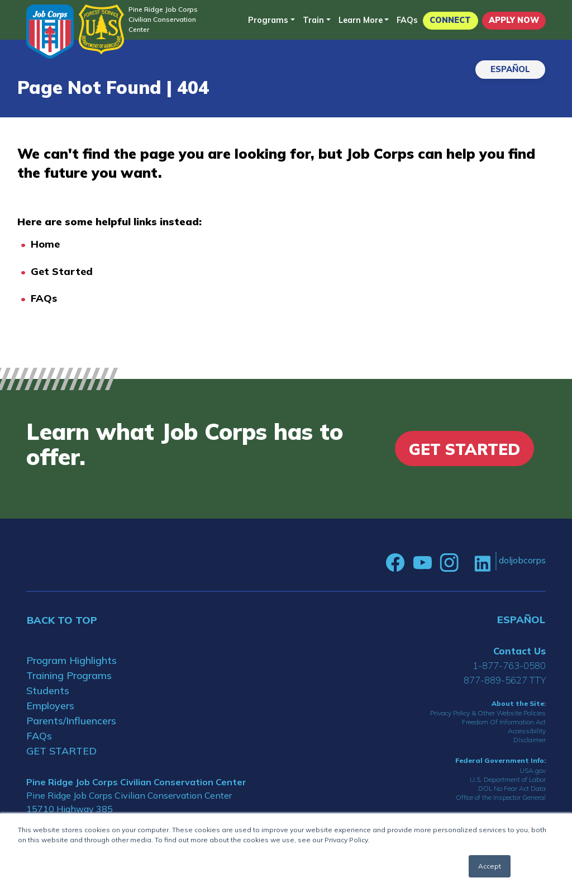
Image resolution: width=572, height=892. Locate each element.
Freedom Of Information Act (504, 722)
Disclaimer (529, 740)
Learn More (361, 20)
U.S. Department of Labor (508, 779)
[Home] (50, 31)
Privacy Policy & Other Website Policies (488, 713)
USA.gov (532, 770)
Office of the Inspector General (501, 797)
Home (45, 244)
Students (47, 690)
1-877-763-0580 (509, 665)
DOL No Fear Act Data (512, 788)
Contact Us (519, 651)
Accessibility (527, 731)
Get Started (62, 271)
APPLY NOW (514, 20)
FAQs (407, 20)
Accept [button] (489, 866)
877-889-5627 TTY (505, 680)
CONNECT (450, 20)
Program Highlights (71, 660)
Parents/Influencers (71, 720)
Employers (50, 705)
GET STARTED (61, 750)
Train (313, 20)
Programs (268, 20)
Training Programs (69, 675)
